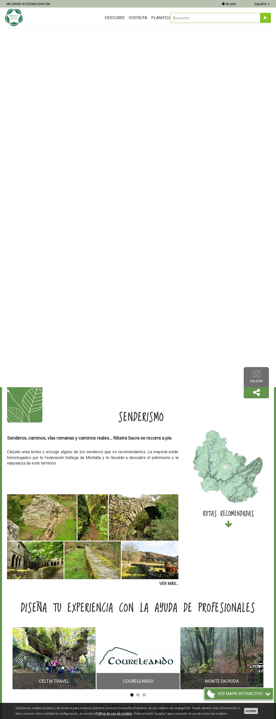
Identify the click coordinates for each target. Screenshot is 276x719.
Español (262, 4)
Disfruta (138, 17)
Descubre (115, 17)
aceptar (251, 711)
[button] (256, 392)
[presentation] (18, 658)
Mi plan (229, 4)
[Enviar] (265, 18)
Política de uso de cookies (113, 713)
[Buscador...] (215, 18)
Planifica (161, 17)
